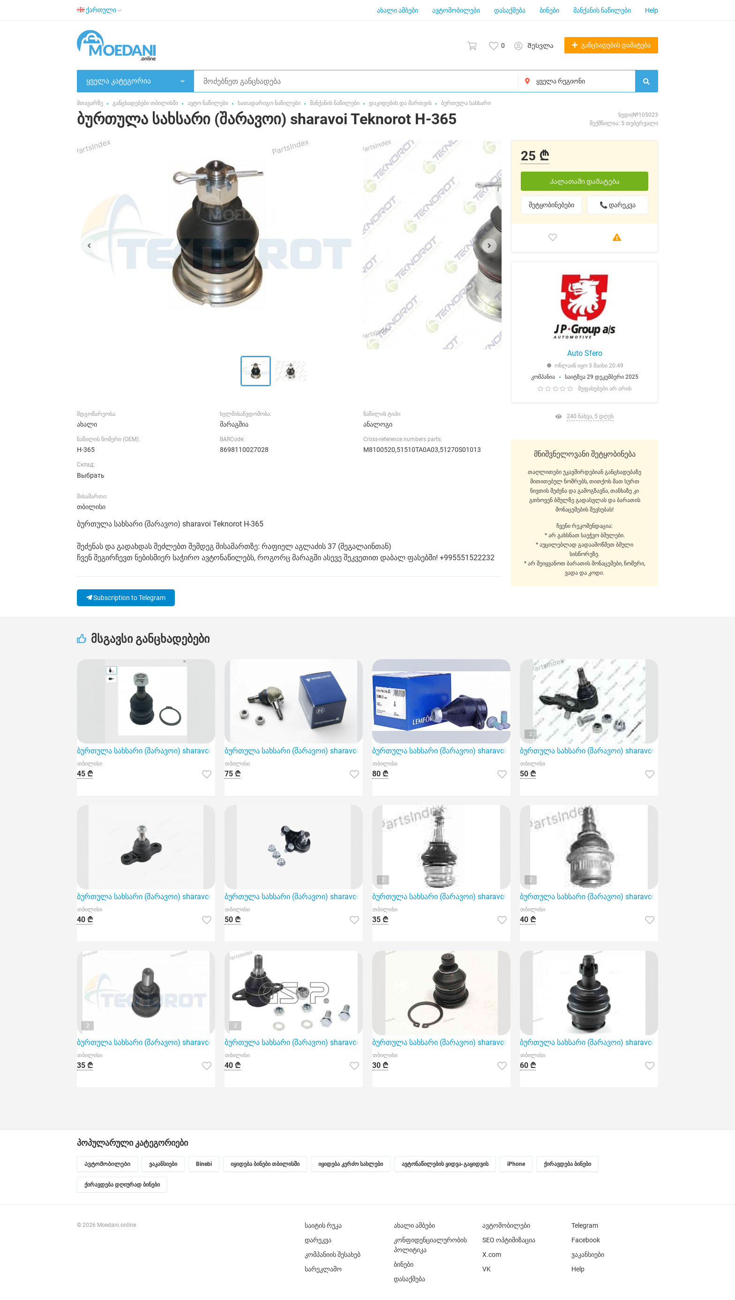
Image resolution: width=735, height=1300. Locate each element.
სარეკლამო (323, 1269)
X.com (491, 1254)
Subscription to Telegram (125, 597)
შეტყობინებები (551, 205)
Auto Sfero (584, 353)
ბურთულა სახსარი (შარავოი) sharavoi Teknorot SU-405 (441, 896)
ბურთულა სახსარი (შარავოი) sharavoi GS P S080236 (589, 750)
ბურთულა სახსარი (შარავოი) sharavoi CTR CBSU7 (146, 750)
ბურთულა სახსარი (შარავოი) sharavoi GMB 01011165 (589, 1042)
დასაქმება (509, 10)
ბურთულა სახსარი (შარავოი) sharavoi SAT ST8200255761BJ (441, 1042)
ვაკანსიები (587, 1254)
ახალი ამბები (397, 10)
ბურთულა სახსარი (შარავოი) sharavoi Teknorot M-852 (589, 896)
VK (486, 1269)
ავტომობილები (456, 10)
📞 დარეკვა (618, 205)
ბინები (549, 10)
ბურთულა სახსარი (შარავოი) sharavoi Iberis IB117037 (146, 896)
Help (651, 10)
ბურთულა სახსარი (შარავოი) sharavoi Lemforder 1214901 (294, 750)
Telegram (584, 1225)
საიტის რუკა (323, 1225)
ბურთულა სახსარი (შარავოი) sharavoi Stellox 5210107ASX (294, 896)
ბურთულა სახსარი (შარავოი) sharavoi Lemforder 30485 (441, 750)
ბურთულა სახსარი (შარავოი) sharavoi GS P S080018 (294, 1042)
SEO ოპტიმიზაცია (508, 1240)
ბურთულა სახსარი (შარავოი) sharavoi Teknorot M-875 (146, 1042)
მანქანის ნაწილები (602, 10)
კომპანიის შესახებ (332, 1254)
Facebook (585, 1240)
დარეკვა (318, 1240)
